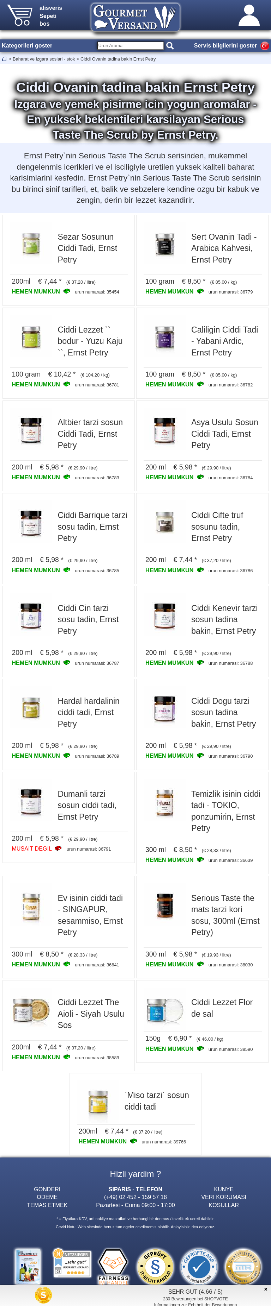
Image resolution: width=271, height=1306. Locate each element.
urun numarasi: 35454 (97, 292)
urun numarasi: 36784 (231, 477)
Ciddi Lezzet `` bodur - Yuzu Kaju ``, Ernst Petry (90, 341)
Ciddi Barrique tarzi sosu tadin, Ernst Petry (92, 527)
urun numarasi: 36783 (97, 477)
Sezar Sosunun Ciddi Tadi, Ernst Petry (87, 248)
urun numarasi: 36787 (97, 663)
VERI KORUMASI (223, 1197)
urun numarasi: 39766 (164, 1141)
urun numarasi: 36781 (97, 384)
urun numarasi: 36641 (97, 964)
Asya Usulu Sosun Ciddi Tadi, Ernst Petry (224, 434)
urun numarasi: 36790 (231, 756)
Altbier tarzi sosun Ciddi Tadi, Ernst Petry (90, 434)
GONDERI (47, 1189)
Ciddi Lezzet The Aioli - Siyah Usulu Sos (91, 1014)
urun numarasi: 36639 (231, 860)
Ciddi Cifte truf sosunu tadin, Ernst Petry (217, 527)
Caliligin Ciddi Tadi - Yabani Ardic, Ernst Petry (224, 341)
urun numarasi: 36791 (89, 849)
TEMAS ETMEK (47, 1205)
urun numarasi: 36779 (231, 292)
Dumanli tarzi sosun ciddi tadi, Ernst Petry (87, 805)
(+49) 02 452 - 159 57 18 (135, 1197)
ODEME (47, 1197)
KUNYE (224, 1189)
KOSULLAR (224, 1205)
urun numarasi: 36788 (231, 663)
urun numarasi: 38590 (231, 1049)
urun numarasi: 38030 (231, 964)
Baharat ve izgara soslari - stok (44, 59)
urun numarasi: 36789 (97, 756)
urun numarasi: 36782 (231, 384)
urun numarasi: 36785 (97, 570)
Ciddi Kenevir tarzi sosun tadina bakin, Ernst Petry (224, 620)
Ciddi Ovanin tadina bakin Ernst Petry (118, 59)
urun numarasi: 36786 (231, 570)
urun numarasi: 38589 (97, 1057)
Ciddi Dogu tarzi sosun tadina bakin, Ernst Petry (223, 712)
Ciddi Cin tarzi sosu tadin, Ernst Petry (88, 620)
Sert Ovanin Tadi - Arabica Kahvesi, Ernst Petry (224, 248)
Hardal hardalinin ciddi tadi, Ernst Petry (89, 712)
